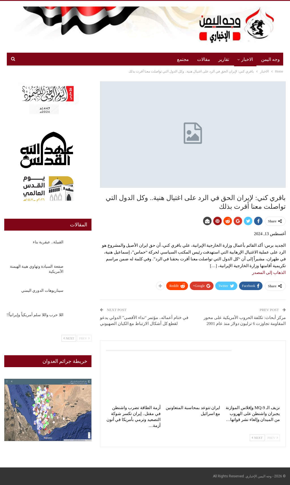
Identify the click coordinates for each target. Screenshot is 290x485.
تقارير (223, 59)
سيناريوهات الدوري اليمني (42, 290)
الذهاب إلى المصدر (269, 272)
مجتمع (183, 59)
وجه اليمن (270, 59)
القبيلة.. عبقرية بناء (48, 242)
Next (257, 437)
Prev (272, 437)
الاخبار (247, 59)
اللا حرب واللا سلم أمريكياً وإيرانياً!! (35, 315)
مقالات (203, 59)
